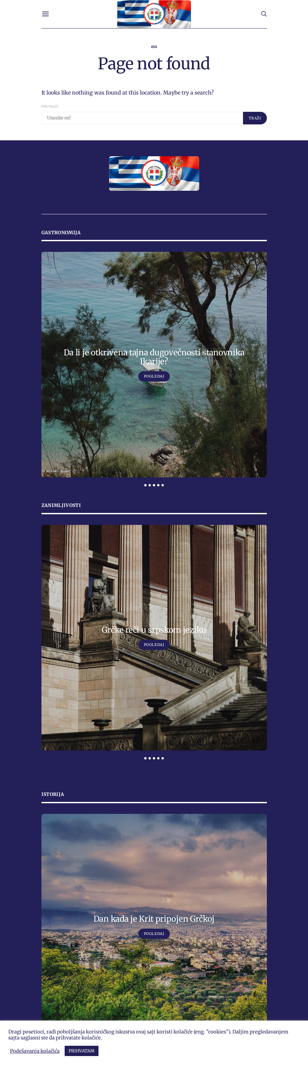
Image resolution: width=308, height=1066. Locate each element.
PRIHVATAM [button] (81, 1051)
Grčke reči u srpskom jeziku (154, 630)
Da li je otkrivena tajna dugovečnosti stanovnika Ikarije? (154, 357)
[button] (145, 485)
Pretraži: (50, 106)
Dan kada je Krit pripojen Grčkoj (154, 919)
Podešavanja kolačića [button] (35, 1051)
